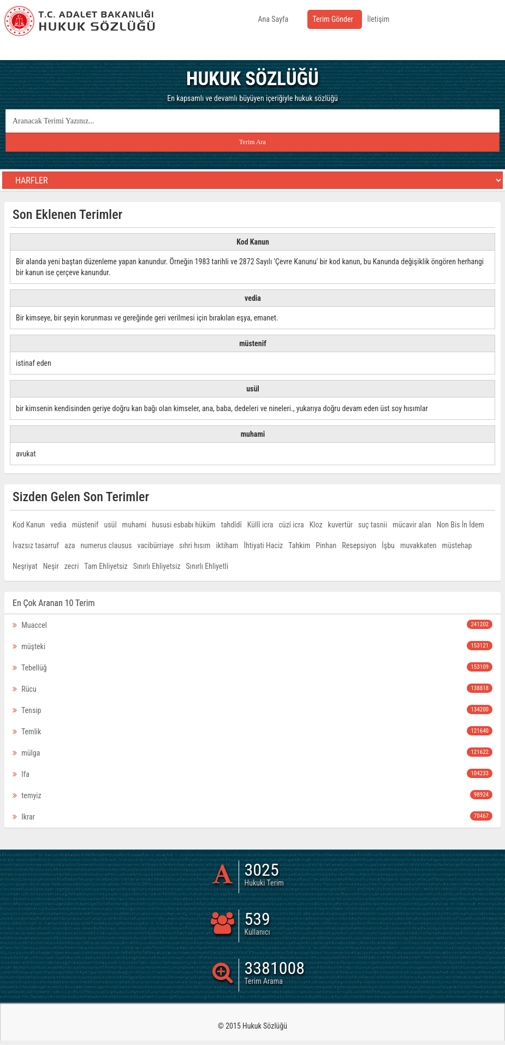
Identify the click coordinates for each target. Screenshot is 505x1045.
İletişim (378, 19)
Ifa (252, 774)
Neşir (51, 566)
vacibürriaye (156, 545)
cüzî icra (291, 524)
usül (110, 524)
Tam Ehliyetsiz (105, 566)
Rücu (252, 688)
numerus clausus (106, 545)
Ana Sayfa (273, 19)
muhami (134, 524)
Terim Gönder (333, 19)
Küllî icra (260, 524)
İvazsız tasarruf (36, 545)
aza (69, 545)
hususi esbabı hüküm (184, 524)
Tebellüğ (252, 667)
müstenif (85, 524)
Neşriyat (25, 566)
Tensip (252, 710)
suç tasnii (372, 524)
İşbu (388, 545)
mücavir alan (412, 524)
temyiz (252, 795)
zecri (71, 566)
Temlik (252, 731)
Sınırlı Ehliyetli (207, 566)
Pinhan (326, 545)
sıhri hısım (194, 545)
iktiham (227, 545)
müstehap (457, 545)
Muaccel (252, 625)
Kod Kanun (29, 524)
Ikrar (252, 816)
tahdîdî (231, 524)
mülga (252, 752)
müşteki (252, 646)
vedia (58, 524)
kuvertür (340, 524)
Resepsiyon (359, 545)
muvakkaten (418, 545)
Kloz (316, 524)
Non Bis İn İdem (460, 524)
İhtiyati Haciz (263, 545)
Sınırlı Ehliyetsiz (157, 566)
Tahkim (299, 545)
